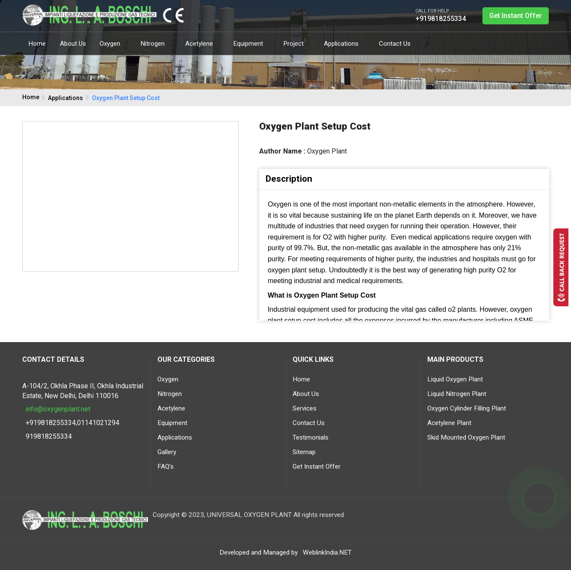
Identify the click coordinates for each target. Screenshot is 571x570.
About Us (73, 43)
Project (297, 43)
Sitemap (304, 452)
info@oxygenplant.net (58, 409)
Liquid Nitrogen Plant (456, 394)
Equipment (251, 43)
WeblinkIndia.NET (327, 552)
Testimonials (310, 437)
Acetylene (202, 43)
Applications (344, 43)
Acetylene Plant (449, 423)
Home (37, 43)
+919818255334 (440, 19)
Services (305, 408)
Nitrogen (156, 43)
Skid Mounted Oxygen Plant (466, 437)
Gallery (166, 452)
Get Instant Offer (515, 16)
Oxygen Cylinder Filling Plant (466, 408)
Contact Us (395, 43)
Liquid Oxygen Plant (455, 379)
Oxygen (113, 43)
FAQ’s (165, 466)
